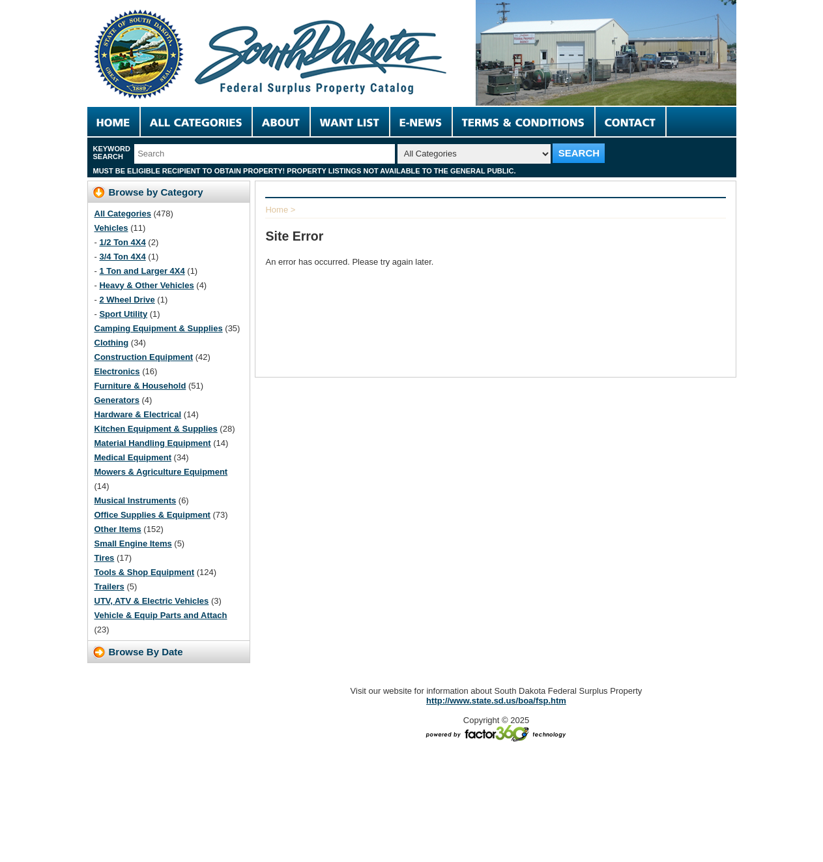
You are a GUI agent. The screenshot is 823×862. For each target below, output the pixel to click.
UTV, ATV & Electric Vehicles (151, 601)
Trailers (109, 586)
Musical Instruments (135, 500)
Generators (116, 400)
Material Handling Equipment (152, 443)
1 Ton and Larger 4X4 (141, 271)
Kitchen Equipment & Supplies (156, 429)
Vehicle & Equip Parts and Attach (160, 615)
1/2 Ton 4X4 (122, 242)
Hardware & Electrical (138, 414)
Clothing (111, 343)
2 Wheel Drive (126, 300)
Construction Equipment (144, 357)
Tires (104, 558)
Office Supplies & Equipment (152, 515)
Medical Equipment (132, 457)
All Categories (122, 213)
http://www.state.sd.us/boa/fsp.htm (496, 701)
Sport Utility (123, 314)
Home (276, 210)
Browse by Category (156, 192)
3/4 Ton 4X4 (122, 256)
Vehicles (111, 228)
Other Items (117, 529)
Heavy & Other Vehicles (146, 285)
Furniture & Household (140, 386)
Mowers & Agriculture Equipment (161, 472)
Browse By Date (146, 651)
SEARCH (578, 152)
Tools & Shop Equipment (144, 572)
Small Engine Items (133, 543)
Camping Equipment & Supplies (158, 328)
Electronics (117, 371)
